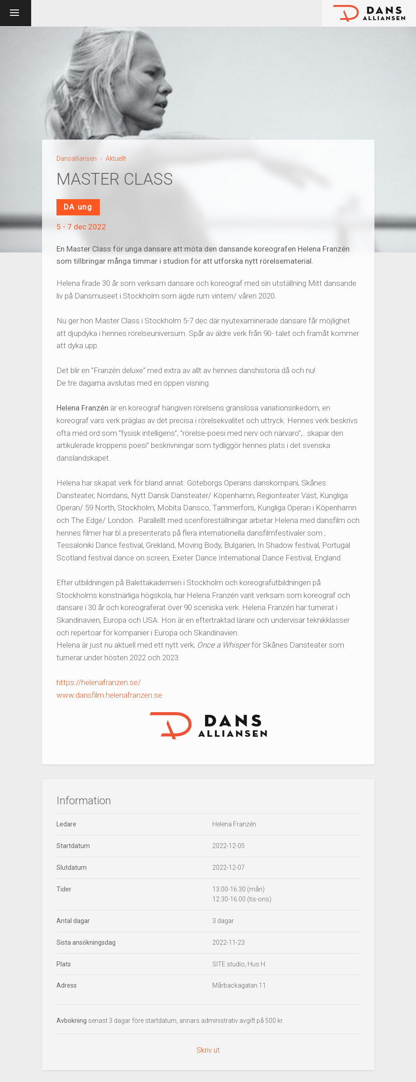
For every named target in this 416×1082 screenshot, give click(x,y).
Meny (27, 11)
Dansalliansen (76, 158)
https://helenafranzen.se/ (98, 682)
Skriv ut (208, 1050)
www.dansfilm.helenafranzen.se (109, 695)
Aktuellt (116, 158)
